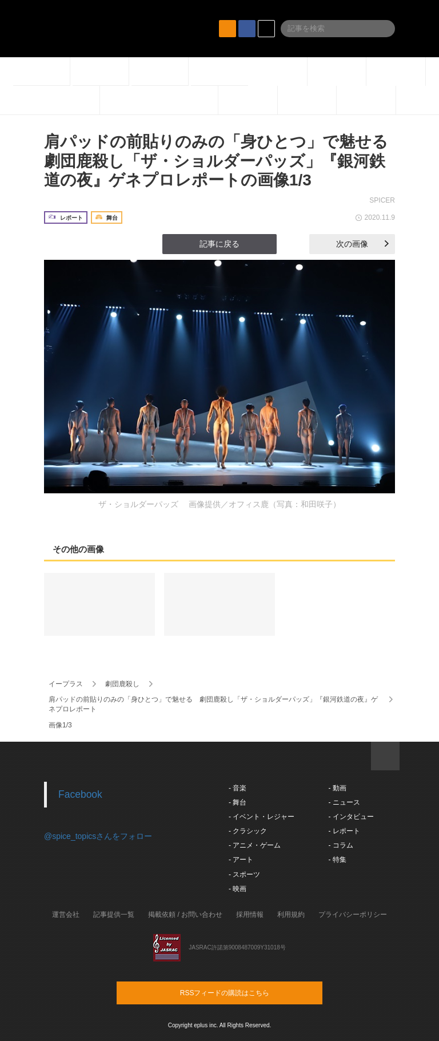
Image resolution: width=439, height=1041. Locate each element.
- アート (241, 860)
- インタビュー (350, 817)
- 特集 (337, 860)
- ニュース (344, 802)
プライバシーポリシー (352, 915)
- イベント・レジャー (261, 817)
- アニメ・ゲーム (255, 845)
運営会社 (65, 915)
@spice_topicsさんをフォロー (98, 836)
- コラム (340, 845)
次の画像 (362, 243)
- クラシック (248, 831)
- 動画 (337, 788)
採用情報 (250, 915)
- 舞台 (237, 802)
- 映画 (237, 889)
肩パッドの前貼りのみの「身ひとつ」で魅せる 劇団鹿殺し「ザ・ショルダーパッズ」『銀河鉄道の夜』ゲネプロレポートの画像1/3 (224, 161)
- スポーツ (244, 874)
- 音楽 (237, 788)
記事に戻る (219, 243)
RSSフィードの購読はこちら (241, 992)
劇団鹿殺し (122, 684)
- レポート (344, 831)
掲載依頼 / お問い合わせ (185, 915)
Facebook (80, 794)
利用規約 (291, 915)
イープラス (66, 684)
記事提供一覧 (113, 915)
